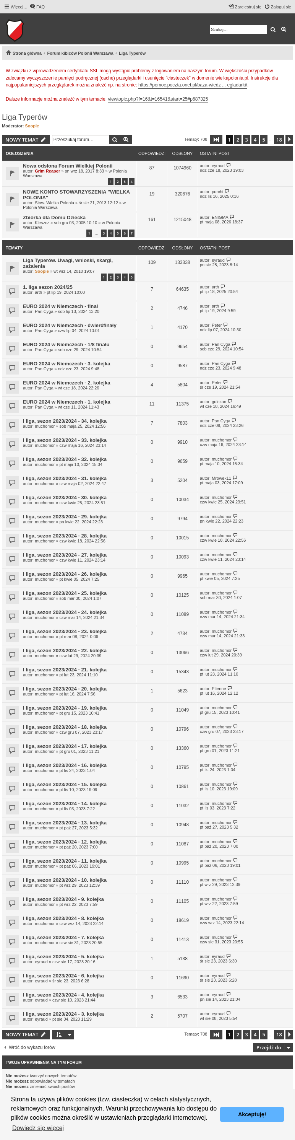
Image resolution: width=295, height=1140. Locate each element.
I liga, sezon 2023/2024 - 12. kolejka (65, 842)
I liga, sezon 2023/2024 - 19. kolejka (65, 708)
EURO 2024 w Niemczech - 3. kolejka (66, 363)
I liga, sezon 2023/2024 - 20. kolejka (65, 689)
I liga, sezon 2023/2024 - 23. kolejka (65, 631)
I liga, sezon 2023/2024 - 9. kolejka (63, 899)
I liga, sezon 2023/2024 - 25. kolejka (65, 593)
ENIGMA (220, 217)
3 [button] (246, 139)
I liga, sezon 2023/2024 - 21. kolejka (65, 670)
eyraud (218, 165)
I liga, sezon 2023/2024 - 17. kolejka (65, 746)
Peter (217, 325)
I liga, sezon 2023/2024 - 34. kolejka (65, 421)
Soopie (32, 126)
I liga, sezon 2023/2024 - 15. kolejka (65, 784)
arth (38, 292)
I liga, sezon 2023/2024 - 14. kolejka (65, 803)
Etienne (219, 688)
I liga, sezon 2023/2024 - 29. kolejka (65, 517)
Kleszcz (42, 222)
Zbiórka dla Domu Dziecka (54, 217)
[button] (216, 139)
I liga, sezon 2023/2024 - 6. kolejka (63, 976)
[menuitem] (37, 6)
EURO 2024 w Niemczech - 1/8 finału (66, 344)
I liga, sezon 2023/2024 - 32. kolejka (65, 459)
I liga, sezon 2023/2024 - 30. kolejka (65, 497)
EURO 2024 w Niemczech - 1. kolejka (66, 402)
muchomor (45, 426)
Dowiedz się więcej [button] (38, 1128)
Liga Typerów (24, 117)
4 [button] (255, 139)
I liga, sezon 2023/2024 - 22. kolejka (65, 650)
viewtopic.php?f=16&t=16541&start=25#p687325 (158, 99)
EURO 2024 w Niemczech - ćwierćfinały (70, 325)
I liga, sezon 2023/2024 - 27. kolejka (65, 555)
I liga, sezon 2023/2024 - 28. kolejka (65, 536)
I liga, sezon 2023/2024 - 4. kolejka (63, 995)
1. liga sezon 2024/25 (48, 287)
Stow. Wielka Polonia (54, 202)
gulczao (219, 401)
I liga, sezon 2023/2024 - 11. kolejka (65, 861)
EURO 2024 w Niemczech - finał (60, 306)
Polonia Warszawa (40, 207)
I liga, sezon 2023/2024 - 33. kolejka (65, 440)
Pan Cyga (44, 311)
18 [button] (279, 139)
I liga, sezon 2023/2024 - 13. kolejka (65, 823)
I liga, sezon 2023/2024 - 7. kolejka (63, 937)
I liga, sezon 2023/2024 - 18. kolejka (65, 727)
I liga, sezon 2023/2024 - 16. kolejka (65, 765)
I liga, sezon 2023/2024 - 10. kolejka (65, 880)
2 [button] (238, 139)
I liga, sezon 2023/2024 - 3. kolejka (63, 1014)
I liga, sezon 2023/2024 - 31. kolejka (65, 478)
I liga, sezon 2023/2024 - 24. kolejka (65, 612)
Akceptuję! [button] (252, 1114)
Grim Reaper (47, 171)
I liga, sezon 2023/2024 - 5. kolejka (63, 956)
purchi (217, 191)
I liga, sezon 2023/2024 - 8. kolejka (63, 918)
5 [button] (264, 139)
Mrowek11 (221, 478)
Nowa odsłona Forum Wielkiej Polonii (67, 166)
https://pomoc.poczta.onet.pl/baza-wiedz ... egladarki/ (192, 85)
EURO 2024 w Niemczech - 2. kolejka (66, 383)
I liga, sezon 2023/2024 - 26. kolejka (65, 574)
